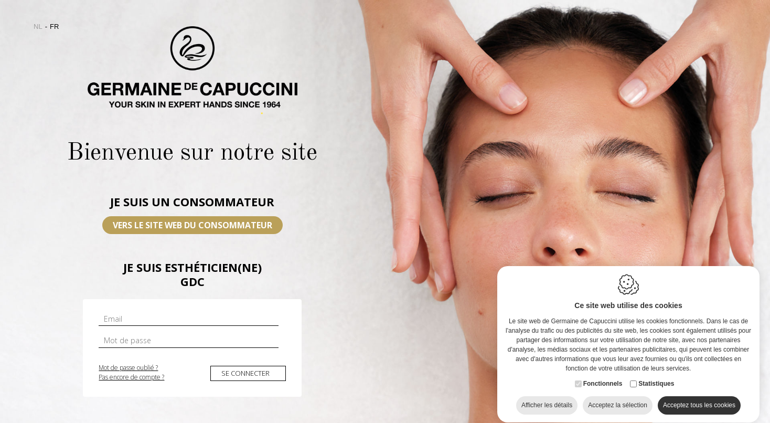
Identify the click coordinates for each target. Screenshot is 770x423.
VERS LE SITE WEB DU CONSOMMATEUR (192, 225)
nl (38, 26)
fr (54, 26)
